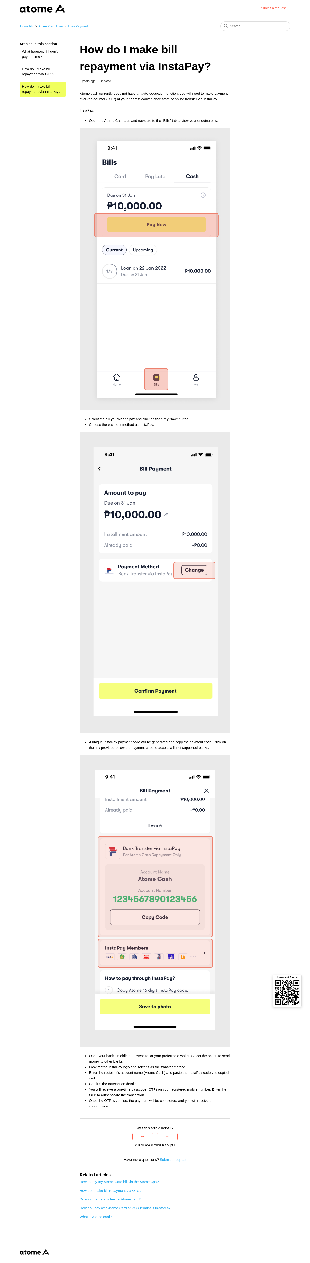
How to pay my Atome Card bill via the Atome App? (119, 1182)
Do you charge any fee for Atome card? (110, 1199)
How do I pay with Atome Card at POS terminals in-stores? (125, 1208)
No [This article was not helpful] (167, 1136)
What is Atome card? (96, 1217)
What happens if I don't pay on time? (40, 54)
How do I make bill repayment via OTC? (38, 71)
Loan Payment (78, 26)
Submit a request (273, 8)
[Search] (255, 26)
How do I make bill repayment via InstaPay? (41, 89)
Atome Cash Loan (51, 26)
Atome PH (26, 26)
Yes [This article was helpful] (143, 1136)
